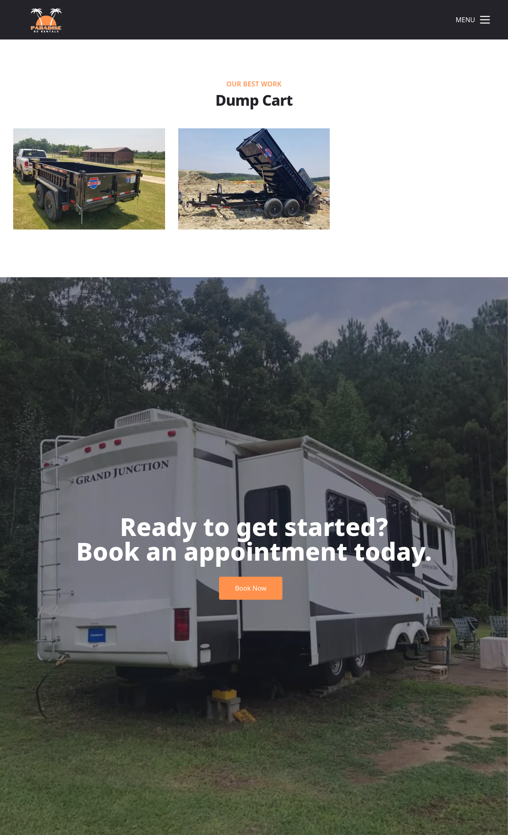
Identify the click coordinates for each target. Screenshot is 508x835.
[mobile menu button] (485, 20)
